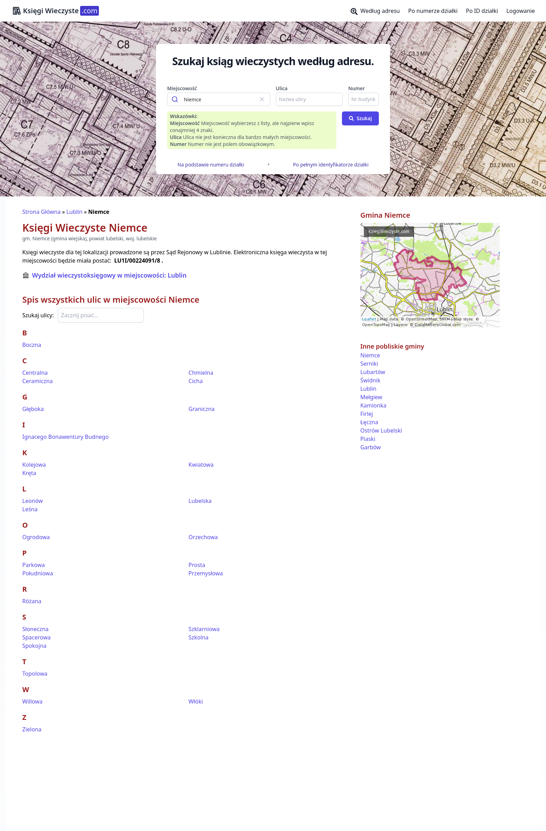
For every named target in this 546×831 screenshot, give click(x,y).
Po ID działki (482, 11)
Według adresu (375, 11)
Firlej (366, 414)
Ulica (282, 88)
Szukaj (360, 118)
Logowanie (520, 11)
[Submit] (175, 99)
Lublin (75, 212)
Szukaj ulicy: (38, 315)
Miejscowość (182, 88)
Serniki (369, 363)
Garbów (370, 447)
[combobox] (218, 99)
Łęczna (369, 422)
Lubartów (372, 372)
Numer (356, 88)
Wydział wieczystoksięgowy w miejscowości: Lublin (109, 275)
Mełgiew (371, 397)
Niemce (370, 355)
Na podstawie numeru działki (211, 164)
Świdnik (370, 380)
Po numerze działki (433, 11)
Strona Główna (41, 212)
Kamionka (373, 405)
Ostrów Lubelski (381, 430)
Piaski (367, 439)
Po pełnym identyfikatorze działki (331, 164)
